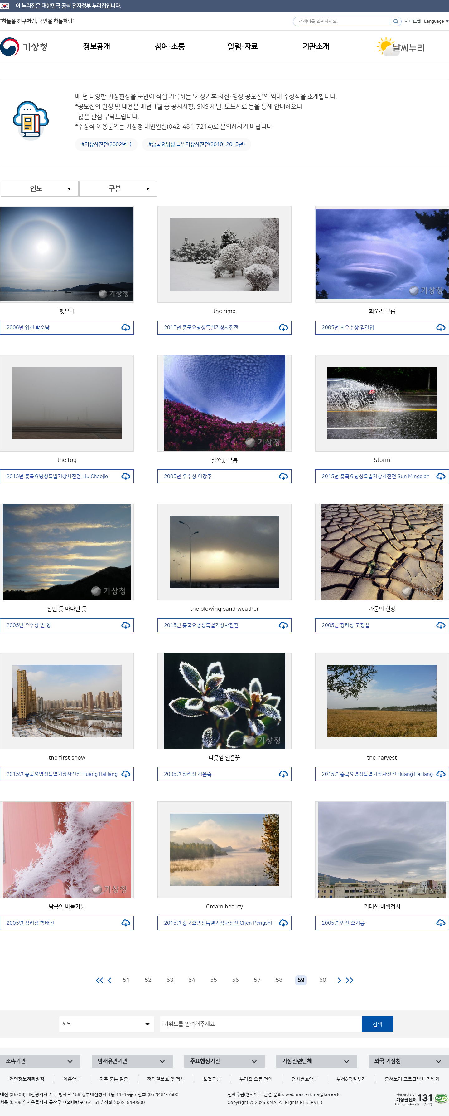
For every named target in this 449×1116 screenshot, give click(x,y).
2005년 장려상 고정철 (384, 625)
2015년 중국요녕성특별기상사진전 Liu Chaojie (68, 476)
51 (126, 980)
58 (279, 980)
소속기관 (16, 1061)
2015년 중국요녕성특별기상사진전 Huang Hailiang (68, 774)
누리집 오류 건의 (256, 1079)
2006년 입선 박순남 (68, 327)
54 (191, 980)
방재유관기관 (113, 1061)
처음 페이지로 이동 (100, 980)
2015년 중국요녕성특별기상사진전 (226, 327)
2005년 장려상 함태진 (68, 923)
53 (170, 980)
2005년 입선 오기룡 (384, 923)
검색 (377, 1024)
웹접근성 (212, 1079)
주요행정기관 (205, 1061)
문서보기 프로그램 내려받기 (412, 1079)
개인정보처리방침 (26, 1079)
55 (213, 980)
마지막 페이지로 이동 (349, 980)
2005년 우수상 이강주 (226, 476)
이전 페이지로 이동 (110, 980)
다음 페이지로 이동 (339, 980)
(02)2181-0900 (129, 1102)
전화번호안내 (305, 1079)
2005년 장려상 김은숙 (226, 774)
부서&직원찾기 (351, 1079)
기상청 (23, 46)
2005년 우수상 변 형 (68, 625)
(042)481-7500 (163, 1094)
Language (434, 21)
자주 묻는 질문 (113, 1079)
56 (235, 980)
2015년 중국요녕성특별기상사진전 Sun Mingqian (384, 476)
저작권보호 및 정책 (166, 1079)
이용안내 (72, 1079)
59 (300, 980)
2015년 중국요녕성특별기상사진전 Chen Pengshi (226, 923)
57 (257, 980)
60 (322, 980)
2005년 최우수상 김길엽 (384, 327)
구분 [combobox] (115, 189)
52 (148, 980)
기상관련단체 (297, 1061)
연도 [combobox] (36, 189)
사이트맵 (413, 21)
